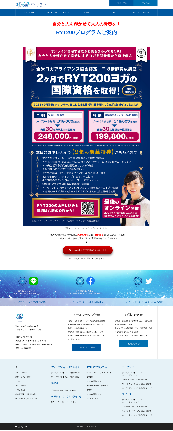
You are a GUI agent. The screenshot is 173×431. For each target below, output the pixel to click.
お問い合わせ (134, 345)
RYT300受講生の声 (93, 395)
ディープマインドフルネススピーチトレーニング (132, 401)
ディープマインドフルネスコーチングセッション (132, 375)
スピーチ (127, 395)
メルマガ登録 (20, 386)
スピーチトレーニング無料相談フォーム (137, 416)
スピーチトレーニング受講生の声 (134, 407)
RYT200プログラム (96, 368)
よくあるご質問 (92, 399)
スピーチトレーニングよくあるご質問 (136, 412)
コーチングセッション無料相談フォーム (137, 389)
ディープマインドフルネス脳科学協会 (65, 378)
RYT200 (115, 13)
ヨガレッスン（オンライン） (143, 13)
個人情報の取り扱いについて (26, 399)
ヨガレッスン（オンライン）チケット (65, 403)
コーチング (128, 368)
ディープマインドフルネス (65, 368)
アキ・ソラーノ (30, 13)
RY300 (89, 391)
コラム (18, 382)
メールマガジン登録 (86, 348)
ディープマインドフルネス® (58, 13)
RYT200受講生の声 (93, 382)
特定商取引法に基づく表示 (25, 395)
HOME (16, 368)
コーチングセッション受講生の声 (134, 380)
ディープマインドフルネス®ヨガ (98, 373)
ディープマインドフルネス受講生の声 (65, 373)
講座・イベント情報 (23, 378)
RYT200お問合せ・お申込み (97, 386)
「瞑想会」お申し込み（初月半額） (64, 391)
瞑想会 (86, 13)
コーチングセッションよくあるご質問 (136, 385)
